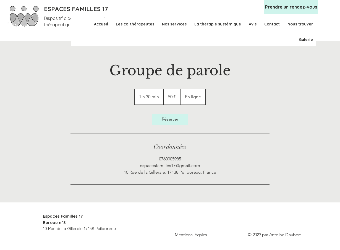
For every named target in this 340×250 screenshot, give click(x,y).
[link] (170, 119)
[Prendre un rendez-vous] (291, 7)
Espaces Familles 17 (63, 216)
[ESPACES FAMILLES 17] (77, 8)
